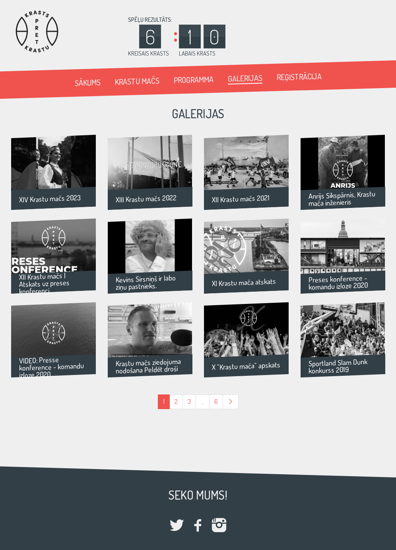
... (202, 402)
